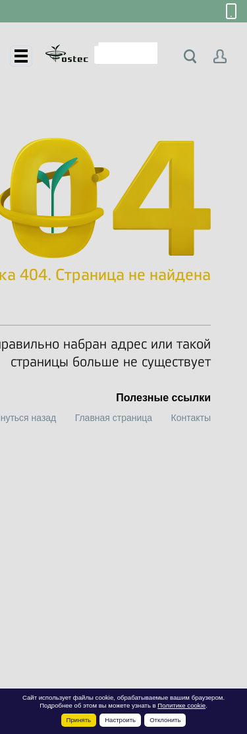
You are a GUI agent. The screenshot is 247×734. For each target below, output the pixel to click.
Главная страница (114, 417)
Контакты (191, 417)
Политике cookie (181, 705)
